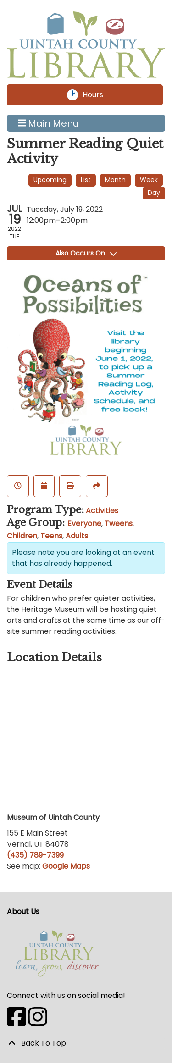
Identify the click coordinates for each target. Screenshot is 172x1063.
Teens (51, 536)
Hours (98, 94)
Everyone (84, 523)
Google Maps (66, 866)
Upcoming (50, 179)
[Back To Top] (86, 1043)
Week (149, 179)
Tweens (119, 523)
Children (22, 536)
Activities (102, 510)
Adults (77, 536)
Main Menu (48, 123)
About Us (23, 911)
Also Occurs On (86, 253)
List (86, 179)
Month (115, 179)
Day (154, 192)
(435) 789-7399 (35, 855)
